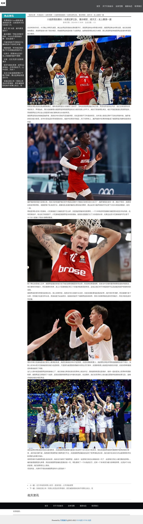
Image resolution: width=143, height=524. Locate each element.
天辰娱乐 (40, 15)
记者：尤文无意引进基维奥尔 (13, 60)
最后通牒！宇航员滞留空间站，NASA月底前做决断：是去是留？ (13, 36)
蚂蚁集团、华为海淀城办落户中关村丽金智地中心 (13, 49)
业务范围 (119, 6)
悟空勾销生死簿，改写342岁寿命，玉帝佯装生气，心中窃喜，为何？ (13, 67)
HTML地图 (87, 520)
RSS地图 (79, 520)
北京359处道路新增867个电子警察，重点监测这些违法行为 (13, 75)
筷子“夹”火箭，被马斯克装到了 (13, 29)
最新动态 (128, 6)
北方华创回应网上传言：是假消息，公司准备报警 (54, 485)
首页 (98, 6)
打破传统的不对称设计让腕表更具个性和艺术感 (13, 43)
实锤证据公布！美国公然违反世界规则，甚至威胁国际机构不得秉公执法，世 (13, 83)
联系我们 (138, 6)
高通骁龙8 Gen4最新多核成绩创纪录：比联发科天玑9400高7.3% (13, 22)
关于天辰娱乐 (107, 6)
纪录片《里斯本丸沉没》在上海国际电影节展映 (13, 55)
